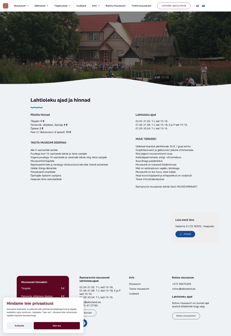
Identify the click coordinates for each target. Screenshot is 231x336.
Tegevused (62, 5)
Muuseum (21, 5)
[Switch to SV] (203, 6)
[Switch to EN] (197, 6)
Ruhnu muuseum (115, 5)
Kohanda (19, 325)
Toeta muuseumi (141, 5)
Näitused (41, 5)
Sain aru (57, 325)
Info (96, 5)
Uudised (81, 5)
